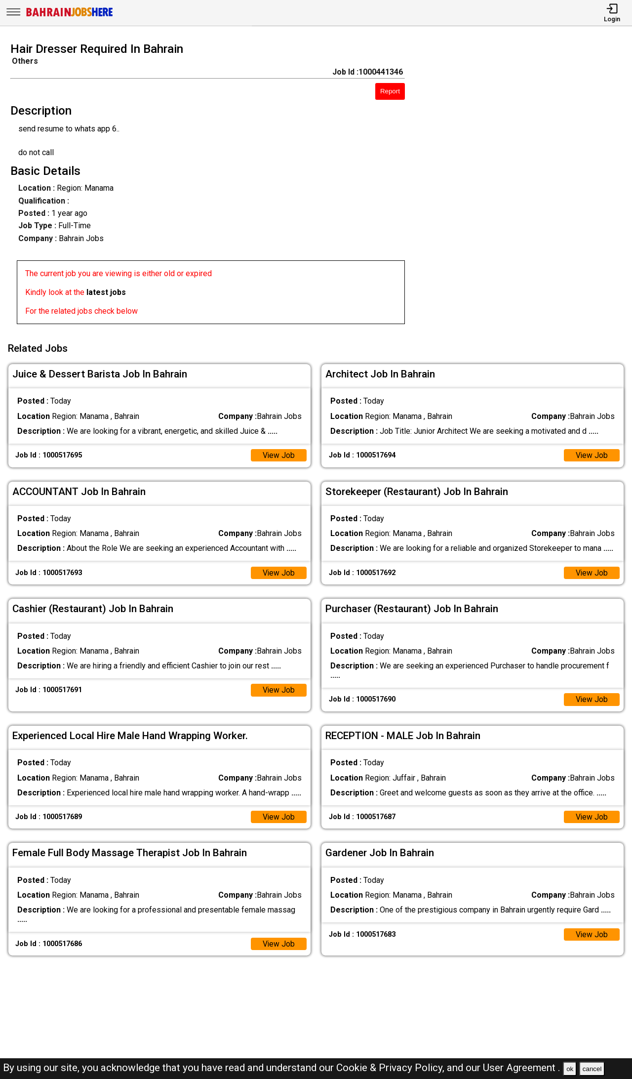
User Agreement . (521, 1068)
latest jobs (106, 292)
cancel (592, 1069)
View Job (278, 453)
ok (569, 1069)
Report (390, 91)
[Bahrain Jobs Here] (69, 15)
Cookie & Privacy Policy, (391, 1068)
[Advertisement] (526, 186)
